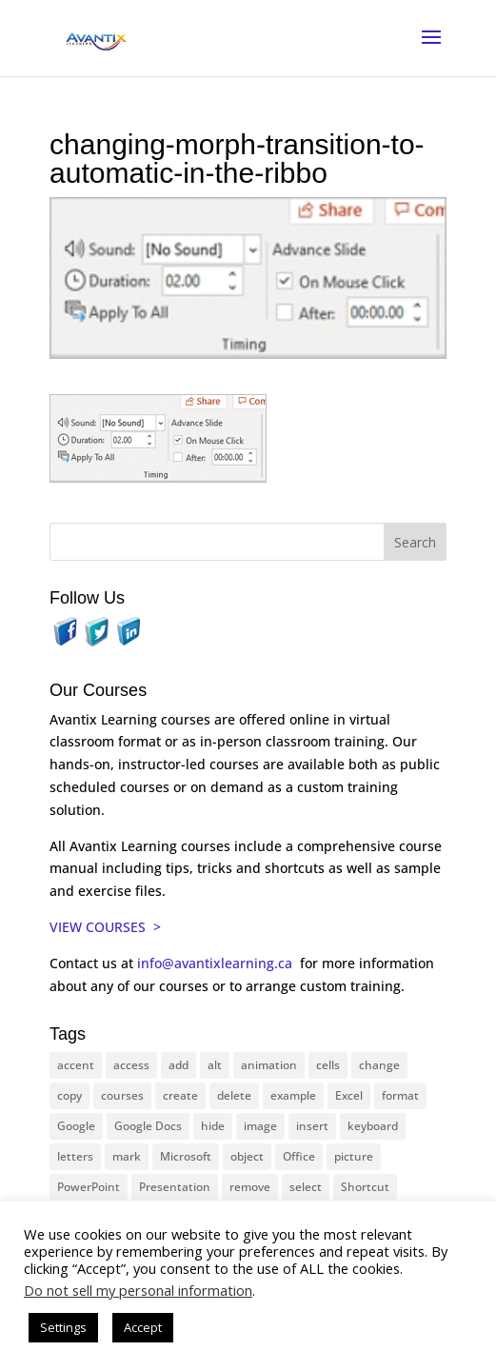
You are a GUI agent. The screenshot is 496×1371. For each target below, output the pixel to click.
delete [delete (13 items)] (234, 1095)
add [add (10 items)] (178, 1065)
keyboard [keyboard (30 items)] (372, 1126)
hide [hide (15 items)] (213, 1126)
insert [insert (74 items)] (312, 1126)
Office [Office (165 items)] (299, 1156)
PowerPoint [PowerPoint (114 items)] (88, 1187)
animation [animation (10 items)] (269, 1065)
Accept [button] (143, 1327)
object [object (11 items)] (247, 1156)
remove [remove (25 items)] (249, 1187)
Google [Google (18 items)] (76, 1126)
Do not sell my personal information (138, 1290)
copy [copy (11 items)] (69, 1095)
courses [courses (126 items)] (122, 1095)
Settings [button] (63, 1327)
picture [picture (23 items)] (353, 1156)
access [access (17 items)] (131, 1065)
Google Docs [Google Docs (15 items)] (148, 1126)
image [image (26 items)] (260, 1126)
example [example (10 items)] (293, 1095)
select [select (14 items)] (305, 1187)
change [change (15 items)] (379, 1065)
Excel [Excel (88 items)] (349, 1095)
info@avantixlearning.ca (216, 963)
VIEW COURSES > (105, 927)
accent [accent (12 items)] (75, 1065)
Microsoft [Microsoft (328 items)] (185, 1156)
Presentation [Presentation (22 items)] (174, 1187)
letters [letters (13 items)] (75, 1156)
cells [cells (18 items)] (328, 1065)
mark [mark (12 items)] (126, 1156)
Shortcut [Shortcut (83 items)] (365, 1187)
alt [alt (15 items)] (215, 1065)
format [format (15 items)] (400, 1095)
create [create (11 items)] (180, 1095)
